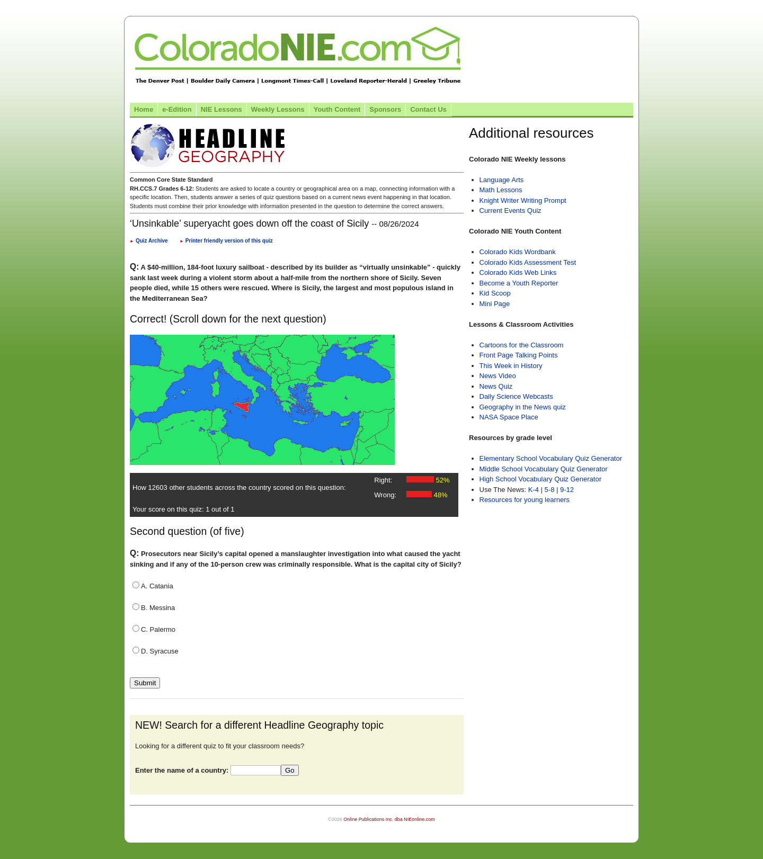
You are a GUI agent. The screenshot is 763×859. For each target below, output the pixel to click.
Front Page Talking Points (519, 355)
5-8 (550, 490)
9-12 (567, 490)
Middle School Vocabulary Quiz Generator (544, 469)
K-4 (533, 490)
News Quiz (496, 386)
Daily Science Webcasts (516, 396)
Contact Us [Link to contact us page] (428, 109)
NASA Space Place (509, 417)
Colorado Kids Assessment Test (528, 262)
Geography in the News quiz (523, 407)
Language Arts (502, 180)
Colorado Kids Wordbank (518, 252)
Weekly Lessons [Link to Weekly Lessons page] (278, 109)
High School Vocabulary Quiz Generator (541, 479)
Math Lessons (501, 190)
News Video (498, 376)
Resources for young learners (525, 500)
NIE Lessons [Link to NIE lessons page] (221, 109)
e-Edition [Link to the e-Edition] (177, 109)
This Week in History (511, 366)
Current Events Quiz (511, 210)
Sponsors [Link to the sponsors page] (385, 109)
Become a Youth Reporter (519, 283)
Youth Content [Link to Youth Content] (337, 109)
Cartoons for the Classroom (522, 345)
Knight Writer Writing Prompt (523, 200)
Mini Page (495, 304)
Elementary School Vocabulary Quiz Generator (551, 458)
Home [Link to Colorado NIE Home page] (143, 109)
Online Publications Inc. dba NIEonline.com (389, 819)
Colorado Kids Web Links (518, 272)
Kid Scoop (495, 293)
